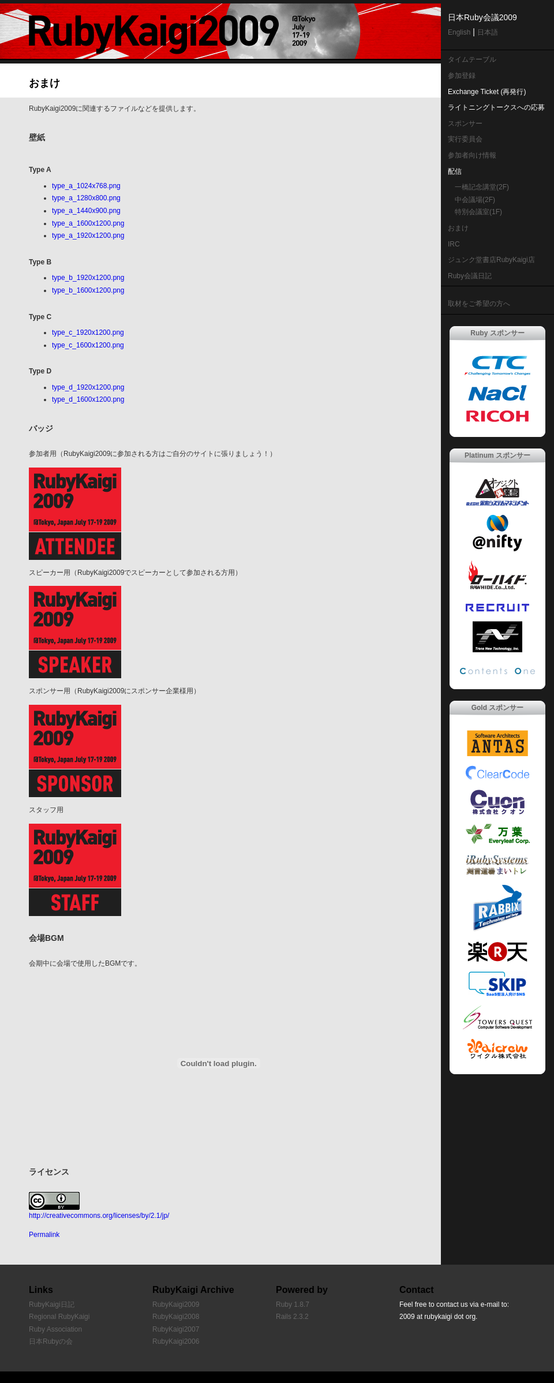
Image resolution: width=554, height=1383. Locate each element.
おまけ (458, 228)
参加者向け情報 (472, 155)
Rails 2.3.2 (292, 1317)
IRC (454, 244)
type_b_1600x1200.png (88, 290)
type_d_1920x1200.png (88, 387)
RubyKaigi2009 (175, 1304)
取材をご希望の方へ (479, 304)
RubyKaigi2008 (175, 1317)
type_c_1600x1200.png (88, 345)
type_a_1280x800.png (86, 198)
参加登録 (462, 76)
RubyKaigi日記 (51, 1304)
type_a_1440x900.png (86, 211)
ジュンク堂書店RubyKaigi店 (491, 260)
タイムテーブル (472, 59)
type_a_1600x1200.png (88, 223)
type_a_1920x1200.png (88, 235)
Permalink (44, 1235)
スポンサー (465, 123)
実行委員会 (465, 139)
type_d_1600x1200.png (88, 399)
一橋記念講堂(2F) (482, 187)
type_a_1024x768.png (86, 186)
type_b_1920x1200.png (88, 278)
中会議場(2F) (475, 200)
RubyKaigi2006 (175, 1341)
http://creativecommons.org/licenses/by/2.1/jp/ (99, 1216)
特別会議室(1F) (478, 212)
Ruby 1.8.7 (292, 1304)
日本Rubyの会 (51, 1341)
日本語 (487, 32)
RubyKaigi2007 (175, 1329)
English (459, 32)
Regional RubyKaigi (59, 1317)
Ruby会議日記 (470, 276)
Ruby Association (55, 1329)
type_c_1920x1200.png (88, 332)
